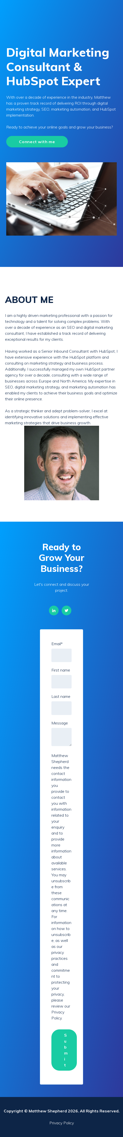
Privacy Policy (61, 1122)
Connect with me (37, 141)
